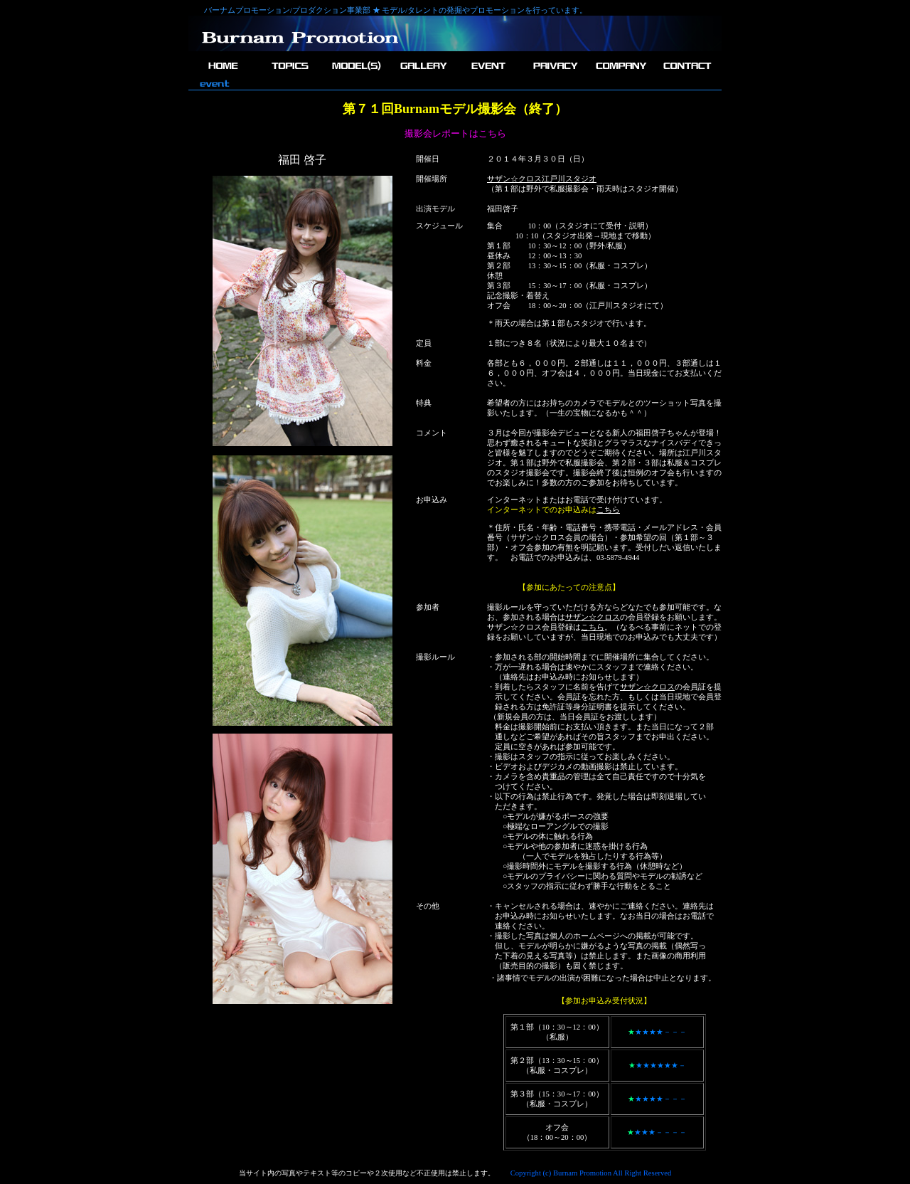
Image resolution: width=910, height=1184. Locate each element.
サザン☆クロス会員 (545, 537)
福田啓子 (502, 209)
